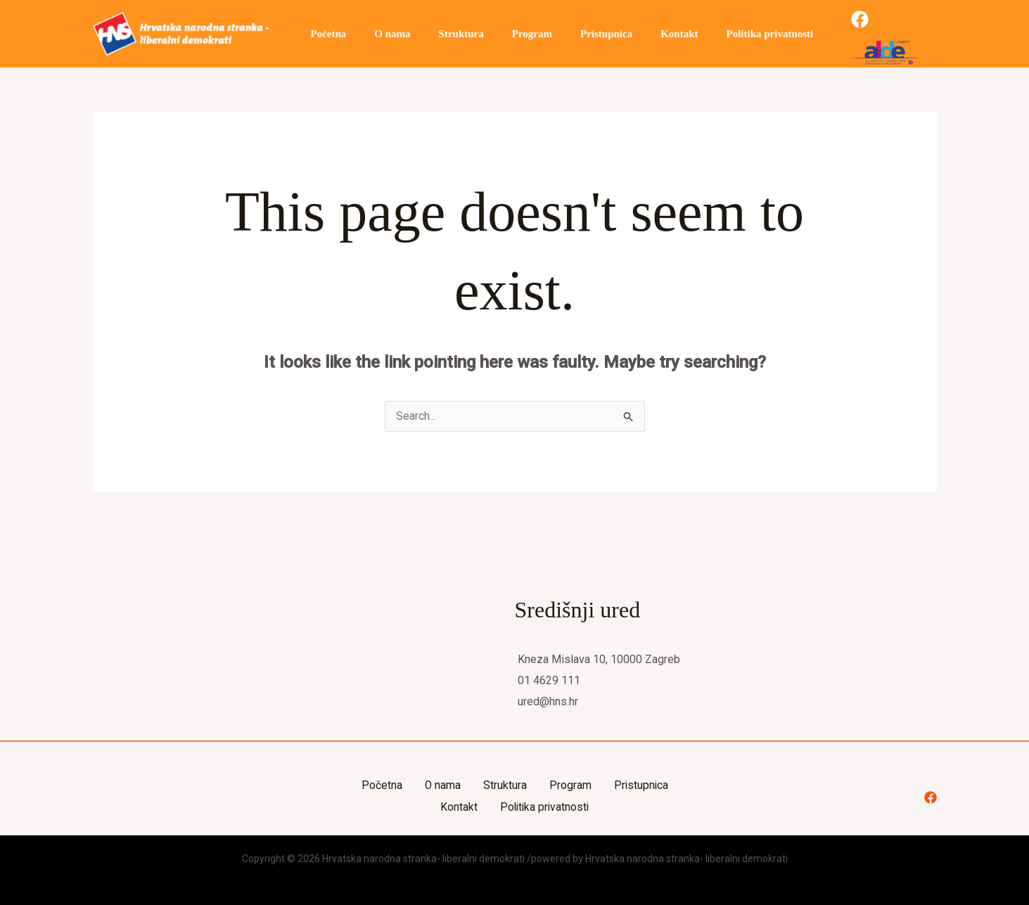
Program (507, 33)
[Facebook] (810, 34)
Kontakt (640, 33)
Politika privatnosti (724, 33)
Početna (325, 33)
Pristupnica (575, 33)
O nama (382, 33)
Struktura (443, 33)
